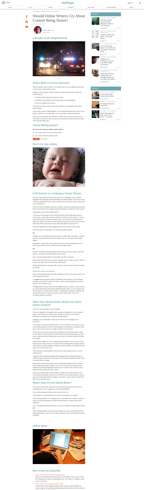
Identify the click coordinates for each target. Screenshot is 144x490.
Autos (30, 7)
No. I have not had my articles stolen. (46, 135)
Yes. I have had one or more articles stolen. (48, 132)
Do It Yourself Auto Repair (108, 43)
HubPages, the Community (108, 18)
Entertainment (111, 7)
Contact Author (46, 32)
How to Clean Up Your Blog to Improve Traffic (49, 484)
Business (71, 7)
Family (132, 7)
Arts (10, 7)
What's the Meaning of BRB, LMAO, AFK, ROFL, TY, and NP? (107, 115)
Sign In (130, 3)
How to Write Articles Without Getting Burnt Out (50, 475)
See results (43, 139)
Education (91, 7)
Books (51, 7)
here (43, 204)
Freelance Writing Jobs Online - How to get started (107, 36)
